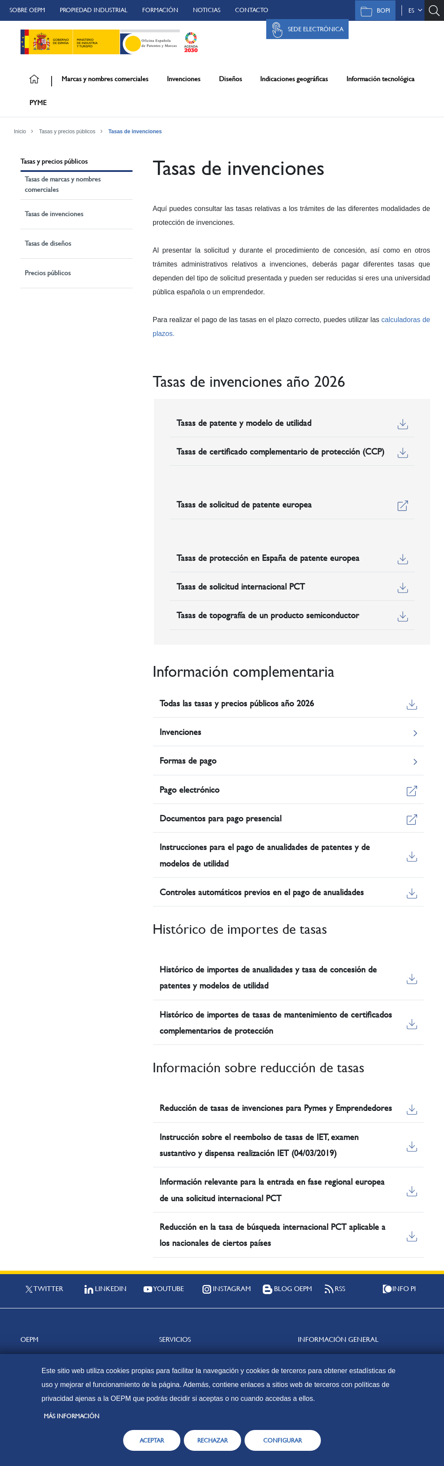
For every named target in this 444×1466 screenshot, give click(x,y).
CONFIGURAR (282, 1440)
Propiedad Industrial (93, 10)
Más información (71, 1416)
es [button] (415, 10)
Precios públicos (48, 273)
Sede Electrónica (305, 30)
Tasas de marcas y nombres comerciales (63, 184)
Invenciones (183, 79)
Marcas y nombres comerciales (105, 79)
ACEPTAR (152, 1440)
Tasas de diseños (48, 243)
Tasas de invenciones (135, 131)
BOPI (373, 11)
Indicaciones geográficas (294, 79)
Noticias (206, 10)
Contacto (251, 10)
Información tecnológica (380, 79)
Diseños (230, 79)
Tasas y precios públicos (67, 131)
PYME (37, 103)
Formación (160, 10)
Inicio (20, 131)
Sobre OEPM (27, 10)
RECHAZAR (212, 1440)
